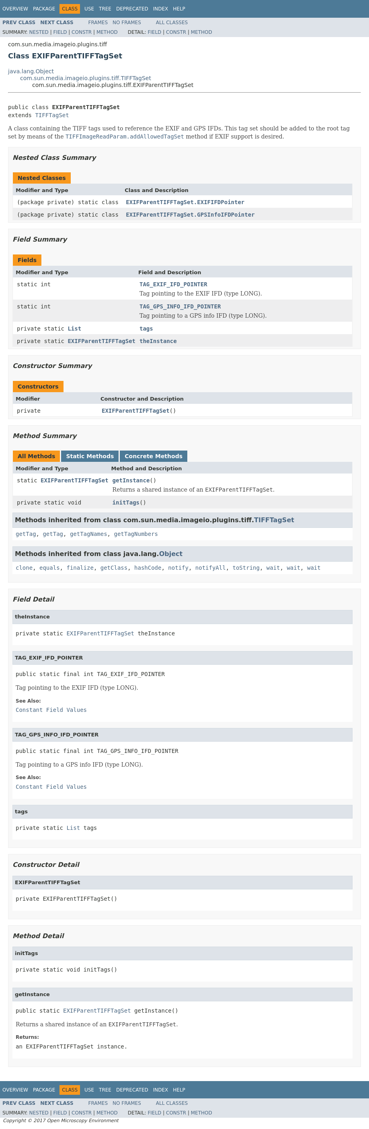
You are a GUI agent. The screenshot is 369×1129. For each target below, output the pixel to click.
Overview (15, 9)
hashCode (147, 567)
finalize (79, 567)
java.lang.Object (31, 71)
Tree (105, 9)
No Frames (127, 22)
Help (179, 9)
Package (44, 9)
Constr (82, 32)
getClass (113, 567)
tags (146, 328)
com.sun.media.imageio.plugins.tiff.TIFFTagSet (85, 78)
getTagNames (88, 534)
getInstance (131, 480)
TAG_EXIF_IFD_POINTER (173, 284)
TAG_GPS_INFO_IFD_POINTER (180, 306)
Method (107, 32)
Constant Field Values (51, 710)
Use (89, 9)
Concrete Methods (153, 456)
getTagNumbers (136, 534)
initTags (126, 502)
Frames (98, 22)
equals (49, 567)
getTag (26, 534)
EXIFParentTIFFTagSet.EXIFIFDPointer (185, 202)
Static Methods (90, 456)
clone (24, 567)
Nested (38, 32)
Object (171, 554)
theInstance (158, 341)
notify (178, 567)
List (74, 328)
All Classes (172, 22)
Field (60, 32)
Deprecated (132, 9)
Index (160, 9)
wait (273, 567)
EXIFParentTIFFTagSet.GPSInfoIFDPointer (190, 214)
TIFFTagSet (52, 115)
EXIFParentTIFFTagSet (101, 341)
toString (246, 567)
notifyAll (210, 567)
